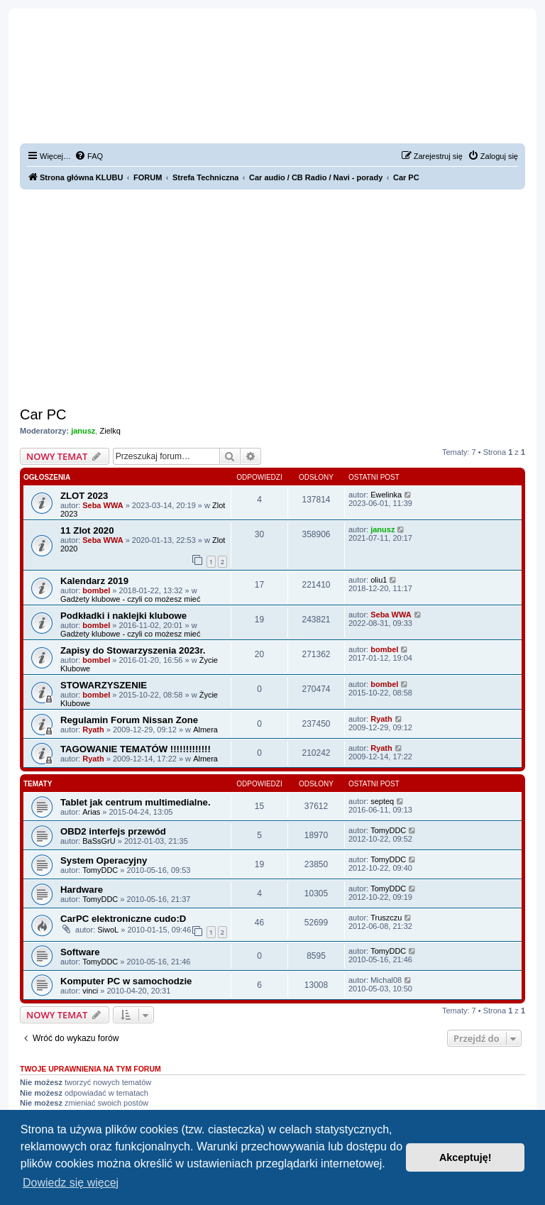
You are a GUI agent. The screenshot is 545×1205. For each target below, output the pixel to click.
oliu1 (378, 580)
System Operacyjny (103, 860)
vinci (90, 990)
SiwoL (108, 929)
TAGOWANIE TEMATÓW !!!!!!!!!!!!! (135, 749)
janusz (83, 431)
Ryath (93, 729)
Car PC (43, 414)
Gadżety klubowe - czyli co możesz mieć (130, 599)
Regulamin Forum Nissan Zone (129, 720)
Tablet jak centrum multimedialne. (135, 802)
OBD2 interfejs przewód (113, 831)
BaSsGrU (98, 841)
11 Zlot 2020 (87, 530)
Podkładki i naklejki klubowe (123, 615)
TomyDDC (388, 830)
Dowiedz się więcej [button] (71, 1183)
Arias (91, 812)
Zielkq (109, 431)
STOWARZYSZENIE (103, 685)
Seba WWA (102, 505)
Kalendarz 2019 (94, 581)
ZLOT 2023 (84, 495)
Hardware (81, 889)
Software (80, 952)
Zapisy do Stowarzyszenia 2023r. (133, 650)
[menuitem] (89, 156)
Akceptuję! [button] (465, 1157)
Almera (205, 729)
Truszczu (386, 917)
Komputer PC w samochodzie (126, 981)
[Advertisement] (272, 296)
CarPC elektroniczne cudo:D (123, 918)
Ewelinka (386, 494)
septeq (382, 801)
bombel (96, 590)
